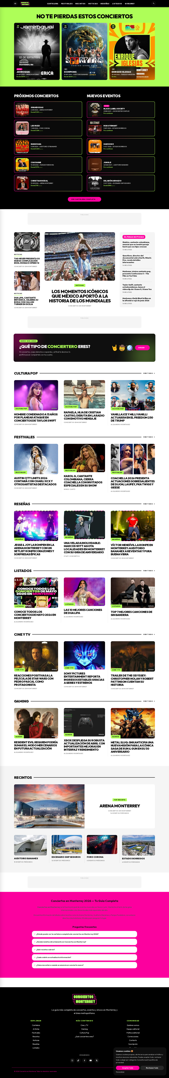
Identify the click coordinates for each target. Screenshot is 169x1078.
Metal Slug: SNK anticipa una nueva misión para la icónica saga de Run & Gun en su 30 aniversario (132, 747)
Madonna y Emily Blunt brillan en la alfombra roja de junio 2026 (137, 299)
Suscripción (133, 1044)
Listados (117, 4)
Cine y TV (84, 1025)
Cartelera (52, 4)
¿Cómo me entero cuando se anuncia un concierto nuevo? (59, 965)
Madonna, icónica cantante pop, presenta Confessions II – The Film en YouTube (137, 273)
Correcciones (133, 1036)
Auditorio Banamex (26, 858)
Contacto (133, 1040)
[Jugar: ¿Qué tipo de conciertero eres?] (84, 348)
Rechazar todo (152, 1068)
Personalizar (120, 1072)
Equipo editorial (133, 1029)
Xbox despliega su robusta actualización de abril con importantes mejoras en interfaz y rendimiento (84, 745)
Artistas (36, 1029)
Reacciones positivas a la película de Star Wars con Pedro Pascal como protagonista (33, 680)
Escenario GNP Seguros (66, 857)
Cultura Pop (84, 1033)
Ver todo (149, 373)
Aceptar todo (127, 1068)
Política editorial (133, 1033)
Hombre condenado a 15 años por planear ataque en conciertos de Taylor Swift (36, 417)
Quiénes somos (133, 1025)
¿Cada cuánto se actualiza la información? (52, 957)
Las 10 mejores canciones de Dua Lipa (83, 611)
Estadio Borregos (133, 858)
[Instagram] (72, 1060)
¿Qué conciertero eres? (84, 1036)
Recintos (80, 4)
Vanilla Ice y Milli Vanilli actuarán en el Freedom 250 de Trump (132, 417)
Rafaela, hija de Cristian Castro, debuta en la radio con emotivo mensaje (84, 415)
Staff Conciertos (72, 556)
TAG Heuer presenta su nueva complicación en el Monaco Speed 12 (27, 260)
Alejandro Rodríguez (120, 424)
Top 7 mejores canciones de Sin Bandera (131, 613)
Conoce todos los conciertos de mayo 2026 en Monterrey (35, 615)
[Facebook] (84, 1060)
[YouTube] (90, 1060)
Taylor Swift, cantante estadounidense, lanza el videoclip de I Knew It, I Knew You (137, 287)
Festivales (67, 4)
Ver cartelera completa (84, 199)
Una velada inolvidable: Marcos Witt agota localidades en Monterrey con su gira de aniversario (84, 547)
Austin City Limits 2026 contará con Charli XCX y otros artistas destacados (35, 481)
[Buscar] (154, 3)
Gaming (84, 1029)
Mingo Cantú (69, 489)
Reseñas (105, 4)
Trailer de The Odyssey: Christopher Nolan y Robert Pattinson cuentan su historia (132, 680)
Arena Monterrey (119, 805)
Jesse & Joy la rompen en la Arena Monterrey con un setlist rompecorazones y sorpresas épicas (34, 549)
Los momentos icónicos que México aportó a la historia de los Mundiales (80, 296)
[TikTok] (78, 1060)
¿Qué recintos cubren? (44, 949)
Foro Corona (95, 857)
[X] (96, 1060)
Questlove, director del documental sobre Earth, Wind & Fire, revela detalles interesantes (137, 259)
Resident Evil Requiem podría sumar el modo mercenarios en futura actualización (36, 745)
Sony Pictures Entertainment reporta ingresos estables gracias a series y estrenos (84, 678)
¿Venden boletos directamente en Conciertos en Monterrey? (60, 942)
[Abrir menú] (15, 3)
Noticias (93, 4)
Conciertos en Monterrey (25, 266)
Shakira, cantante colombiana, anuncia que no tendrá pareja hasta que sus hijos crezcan (136, 244)
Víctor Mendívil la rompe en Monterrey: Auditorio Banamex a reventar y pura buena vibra (132, 549)
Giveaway (130, 4)
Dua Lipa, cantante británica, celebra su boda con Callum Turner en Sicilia (26, 301)
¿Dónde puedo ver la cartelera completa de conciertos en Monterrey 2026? (66, 934)
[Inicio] (25, 3)
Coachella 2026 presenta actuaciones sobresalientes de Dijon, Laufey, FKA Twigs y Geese (133, 482)
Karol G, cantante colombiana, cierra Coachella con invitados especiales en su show (83, 480)
